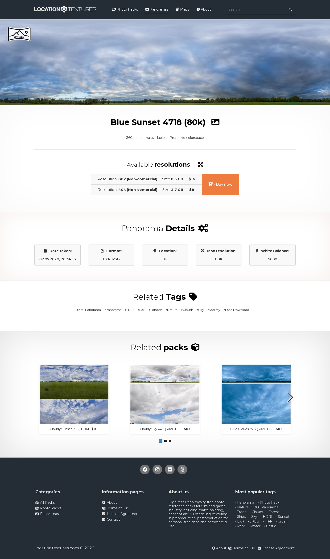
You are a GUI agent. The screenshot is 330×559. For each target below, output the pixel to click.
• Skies (240, 517)
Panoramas (156, 9)
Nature (172, 310)
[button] (160, 441)
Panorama (114, 310)
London (156, 310)
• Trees (240, 512)
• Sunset (282, 517)
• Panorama (244, 502)
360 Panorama (89, 310)
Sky (201, 310)
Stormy (214, 310)
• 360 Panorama (265, 507)
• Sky (253, 517)
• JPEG (253, 521)
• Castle (270, 526)
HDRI (130, 310)
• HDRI (266, 517)
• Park (240, 526)
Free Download (237, 310)
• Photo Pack (268, 502)
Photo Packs (125, 9)
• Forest (273, 512)
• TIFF (267, 521)
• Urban (282, 521)
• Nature (242, 507)
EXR (142, 310)
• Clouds (256, 512)
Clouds (188, 310)
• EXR (239, 521)
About (204, 9)
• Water (254, 526)
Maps (182, 9)
